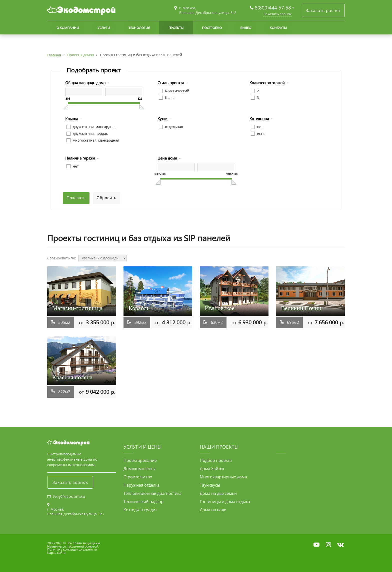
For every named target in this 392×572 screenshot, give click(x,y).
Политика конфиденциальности (72, 549)
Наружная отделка (142, 485)
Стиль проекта (171, 83)
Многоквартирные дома (223, 477)
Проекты (176, 27)
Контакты (278, 27)
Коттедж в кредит (140, 510)
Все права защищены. (83, 543)
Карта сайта (56, 552)
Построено (212, 27)
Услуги (104, 27)
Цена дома (167, 158)
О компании (67, 27)
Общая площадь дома (85, 83)
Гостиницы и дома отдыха (225, 502)
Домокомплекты (140, 469)
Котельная (259, 119)
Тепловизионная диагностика (153, 493)
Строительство (138, 477)
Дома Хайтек (212, 469)
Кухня (163, 119)
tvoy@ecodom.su (69, 496)
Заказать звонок (278, 13)
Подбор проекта (216, 460)
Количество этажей (267, 83)
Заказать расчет (323, 10)
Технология (139, 27)
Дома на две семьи (218, 493)
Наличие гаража (80, 158)
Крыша (71, 119)
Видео (245, 27)
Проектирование (140, 460)
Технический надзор (144, 502)
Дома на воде (213, 510)
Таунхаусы (210, 485)
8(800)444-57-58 (273, 7)
